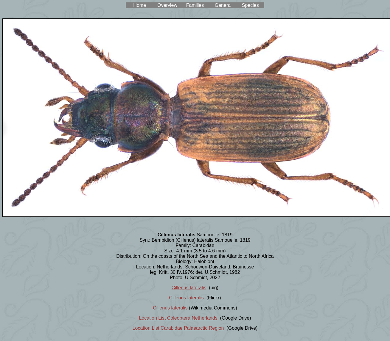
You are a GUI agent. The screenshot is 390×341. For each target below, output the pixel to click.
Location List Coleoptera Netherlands (178, 317)
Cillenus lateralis (189, 287)
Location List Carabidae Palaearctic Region (178, 328)
